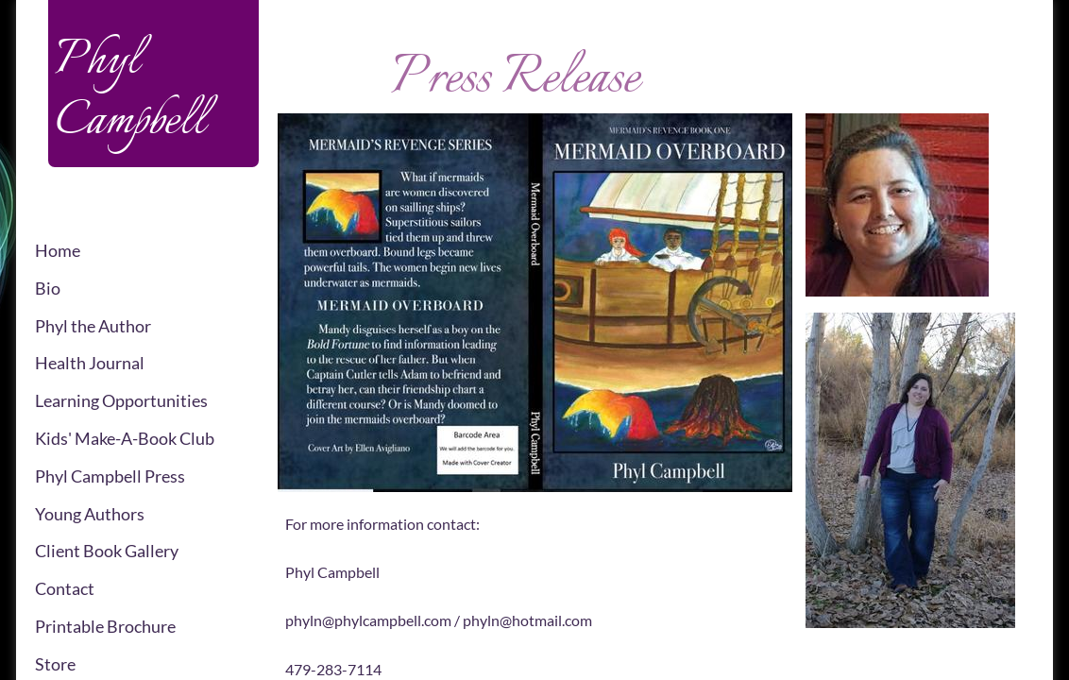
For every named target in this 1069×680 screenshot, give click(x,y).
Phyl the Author (93, 325)
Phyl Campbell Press (110, 476)
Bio (47, 288)
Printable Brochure (105, 626)
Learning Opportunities (121, 400)
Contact (64, 588)
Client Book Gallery (106, 550)
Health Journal (89, 362)
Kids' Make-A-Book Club (124, 438)
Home (57, 250)
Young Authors (89, 513)
